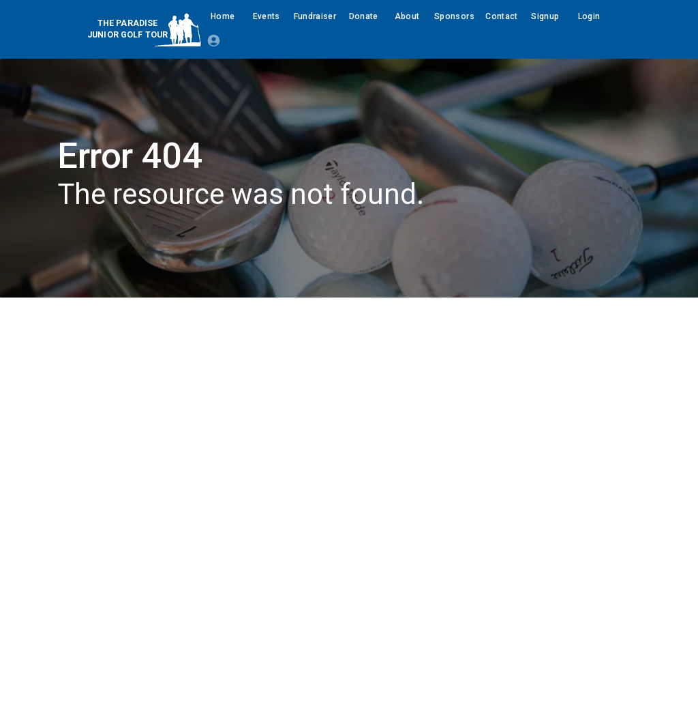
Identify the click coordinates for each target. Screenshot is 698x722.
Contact (502, 16)
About (407, 16)
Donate (363, 16)
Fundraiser (315, 16)
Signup (545, 16)
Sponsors (454, 16)
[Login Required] (213, 40)
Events (266, 16)
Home (223, 16)
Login (589, 16)
